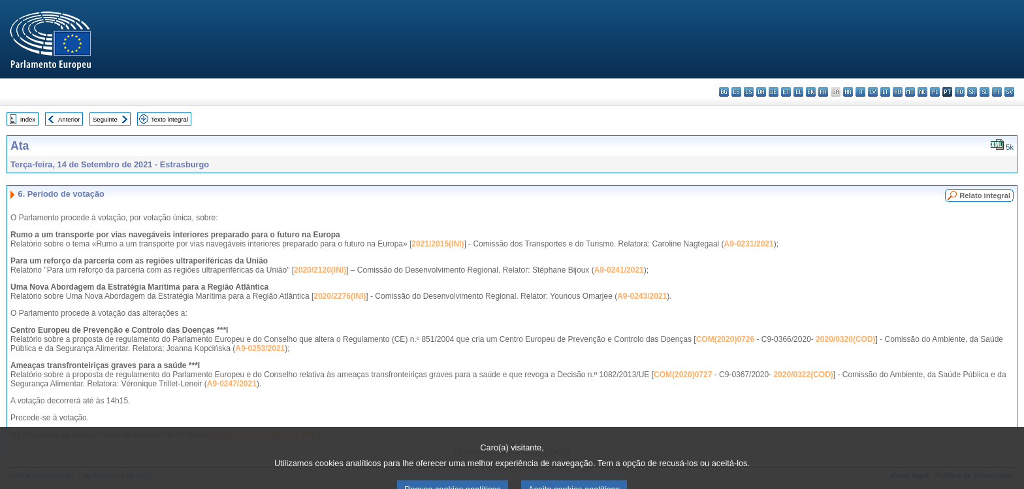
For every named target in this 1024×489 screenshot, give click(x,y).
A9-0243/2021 (642, 296)
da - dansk (761, 92)
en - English (811, 92)
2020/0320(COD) (845, 339)
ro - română (960, 92)
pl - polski (935, 92)
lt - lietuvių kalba (885, 92)
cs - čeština (749, 92)
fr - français (823, 92)
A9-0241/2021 (619, 270)
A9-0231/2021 (749, 243)
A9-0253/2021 (260, 348)
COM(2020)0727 (683, 374)
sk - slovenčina (972, 92)
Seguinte (105, 119)
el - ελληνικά (798, 92)
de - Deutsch (773, 92)
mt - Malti (910, 92)
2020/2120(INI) (320, 270)
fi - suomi (997, 92)
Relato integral (984, 195)
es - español (736, 92)
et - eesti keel (786, 92)
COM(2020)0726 (725, 339)
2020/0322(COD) (803, 374)
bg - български (724, 92)
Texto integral (169, 119)
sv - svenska (1009, 92)
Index (27, 119)
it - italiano (860, 92)
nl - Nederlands (922, 92)
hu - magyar (898, 92)
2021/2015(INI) (437, 243)
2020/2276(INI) (339, 296)
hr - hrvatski (848, 92)
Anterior (69, 119)
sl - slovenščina (984, 92)
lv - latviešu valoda (873, 92)
